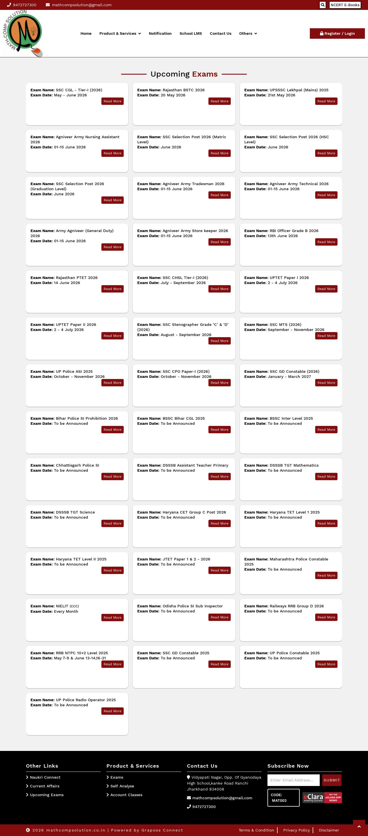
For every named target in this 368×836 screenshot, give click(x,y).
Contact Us (220, 33)
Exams (114, 777)
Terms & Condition (256, 830)
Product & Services (120, 33)
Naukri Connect (45, 777)
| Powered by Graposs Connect (145, 830)
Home (86, 33)
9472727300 (204, 806)
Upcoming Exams (47, 794)
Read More (112, 101)
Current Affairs (44, 786)
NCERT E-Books (345, 5)
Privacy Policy (296, 830)
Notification (160, 33)
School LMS (191, 33)
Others (248, 33)
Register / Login (337, 33)
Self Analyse (120, 786)
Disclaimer (329, 830)
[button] (359, 826)
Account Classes (124, 794)
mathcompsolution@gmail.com (222, 798)
